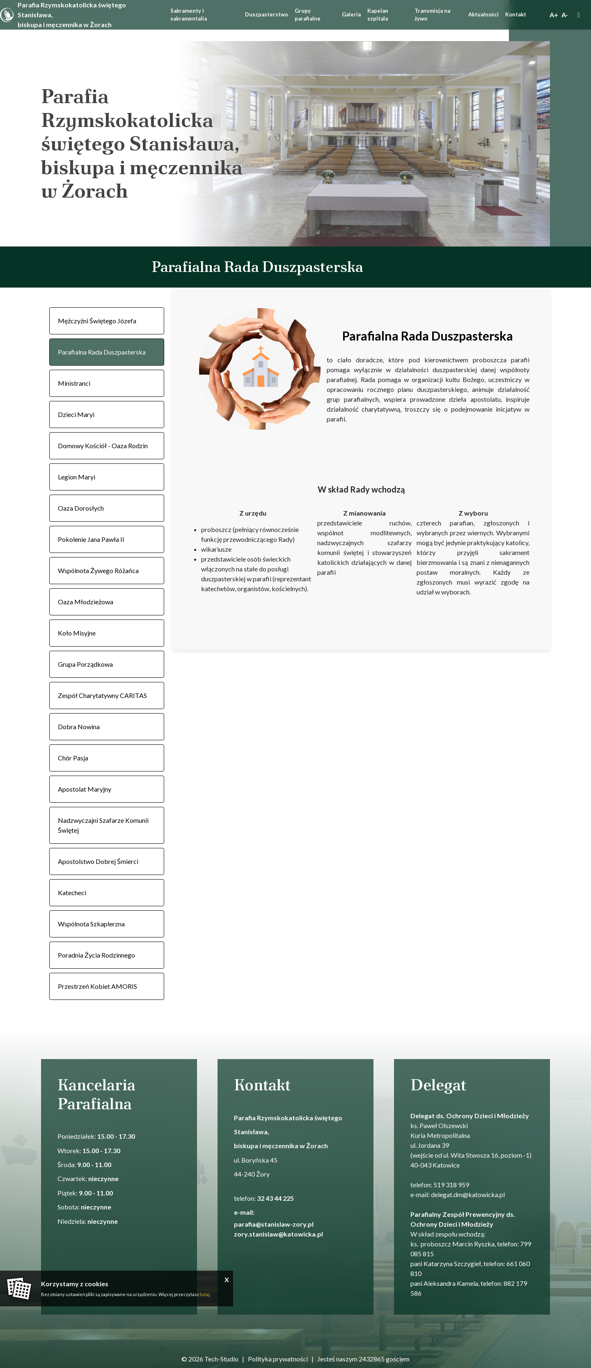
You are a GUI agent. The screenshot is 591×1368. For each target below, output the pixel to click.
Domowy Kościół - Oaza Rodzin (103, 445)
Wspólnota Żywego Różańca (98, 570)
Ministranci (74, 383)
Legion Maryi (76, 477)
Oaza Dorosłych (81, 508)
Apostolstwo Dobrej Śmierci (98, 861)
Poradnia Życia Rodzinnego (96, 955)
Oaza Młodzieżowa (85, 602)
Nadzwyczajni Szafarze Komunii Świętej (103, 825)
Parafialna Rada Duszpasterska (102, 352)
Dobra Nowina (79, 726)
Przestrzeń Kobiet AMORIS (97, 986)
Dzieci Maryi (76, 414)
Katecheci (72, 892)
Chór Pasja (73, 758)
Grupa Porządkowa (85, 664)
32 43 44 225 (275, 1198)
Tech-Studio (221, 1359)
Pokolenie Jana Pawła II (91, 539)
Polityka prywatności (278, 1359)
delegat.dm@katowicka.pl (468, 1194)
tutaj (205, 1294)
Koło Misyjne (77, 633)
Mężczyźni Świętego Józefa (97, 321)
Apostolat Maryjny (84, 789)
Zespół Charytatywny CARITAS (102, 695)
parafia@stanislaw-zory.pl (274, 1224)
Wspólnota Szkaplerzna (91, 924)
